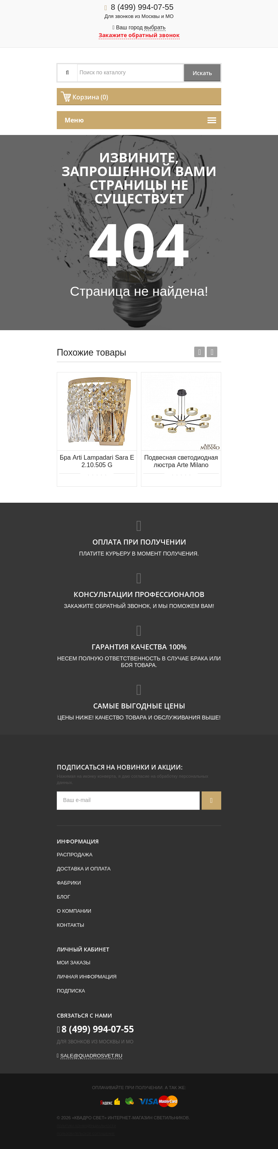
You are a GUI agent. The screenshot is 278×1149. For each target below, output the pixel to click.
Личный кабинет (83, 949)
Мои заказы (73, 963)
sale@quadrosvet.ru (91, 1056)
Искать (200, 73)
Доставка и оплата (83, 869)
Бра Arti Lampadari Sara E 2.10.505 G (97, 461)
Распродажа (74, 855)
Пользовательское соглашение (86, 1134)
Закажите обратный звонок (139, 35)
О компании (74, 911)
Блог (63, 897)
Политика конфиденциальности (86, 1126)
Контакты (70, 925)
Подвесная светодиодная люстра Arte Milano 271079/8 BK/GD (181, 461)
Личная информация (87, 977)
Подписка (71, 991)
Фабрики (69, 883)
